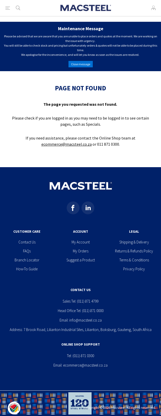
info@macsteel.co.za (85, 320)
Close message (80, 64)
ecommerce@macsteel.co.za (66, 144)
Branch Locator (27, 260)
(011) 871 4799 (87, 301)
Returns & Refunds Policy (134, 251)
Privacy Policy (134, 268)
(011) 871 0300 (83, 355)
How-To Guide (27, 268)
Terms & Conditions (134, 260)
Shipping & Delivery (134, 242)
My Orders (80, 251)
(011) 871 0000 (92, 310)
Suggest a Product (80, 260)
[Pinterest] (88, 207)
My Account (81, 242)
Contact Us (27, 242)
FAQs (27, 251)
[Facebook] (73, 207)
